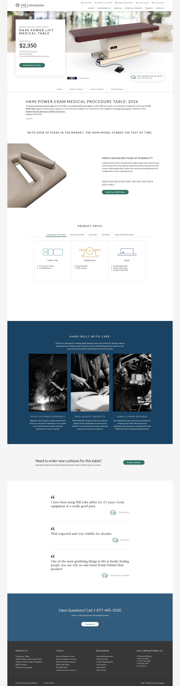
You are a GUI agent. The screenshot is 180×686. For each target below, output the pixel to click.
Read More (29, 118)
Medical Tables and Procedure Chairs (29, 659)
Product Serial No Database (66, 662)
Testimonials (117, 89)
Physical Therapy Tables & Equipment (29, 662)
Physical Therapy (133, 8)
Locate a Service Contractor (66, 670)
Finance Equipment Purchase (66, 659)
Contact (160, 8)
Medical (118, 8)
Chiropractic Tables (23, 656)
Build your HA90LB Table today (52, 111)
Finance (149, 8)
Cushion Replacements (104, 662)
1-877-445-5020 (147, 78)
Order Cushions (134, 462)
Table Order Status (63, 665)
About (92, 8)
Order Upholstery (124, 3)
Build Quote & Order (32, 65)
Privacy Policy (49, 683)
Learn (59, 89)
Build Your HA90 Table (115, 192)
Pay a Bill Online (61, 667)
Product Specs (76, 89)
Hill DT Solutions (21, 665)
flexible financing (32, 111)
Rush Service (101, 667)
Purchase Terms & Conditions (26, 683)
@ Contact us (142, 666)
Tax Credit (86, 3)
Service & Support (103, 3)
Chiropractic (104, 8)
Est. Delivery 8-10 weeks (28, 51)
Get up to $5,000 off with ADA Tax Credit (34, 56)
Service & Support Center (65, 656)
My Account (158, 3)
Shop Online (142, 3)
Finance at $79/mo (25, 54)
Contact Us (90, 624)
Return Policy (101, 670)
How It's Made (97, 89)
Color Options (101, 665)
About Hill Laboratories (104, 656)
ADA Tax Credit (122, 109)
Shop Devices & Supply (24, 667)
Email (139, 78)
